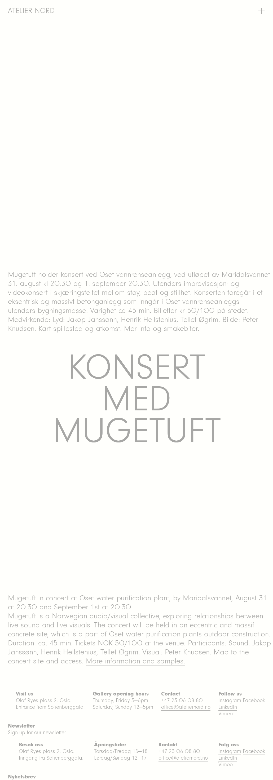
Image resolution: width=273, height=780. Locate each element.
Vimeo (225, 764)
